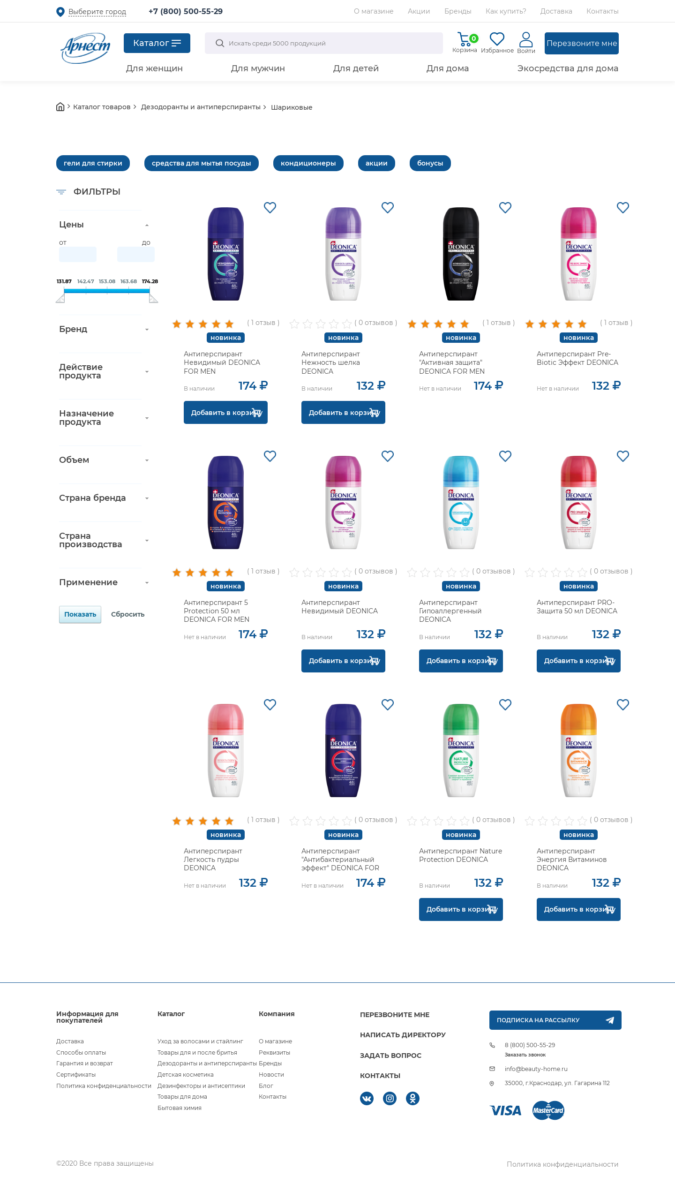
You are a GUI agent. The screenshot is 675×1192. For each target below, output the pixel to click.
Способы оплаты (81, 1052)
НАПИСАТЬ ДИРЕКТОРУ (403, 1035)
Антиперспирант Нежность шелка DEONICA (330, 362)
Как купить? (506, 11)
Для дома (448, 68)
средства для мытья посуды (201, 163)
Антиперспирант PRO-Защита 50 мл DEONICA (577, 606)
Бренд (73, 329)
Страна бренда (92, 498)
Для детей (356, 68)
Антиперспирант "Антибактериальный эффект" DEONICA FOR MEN (340, 864)
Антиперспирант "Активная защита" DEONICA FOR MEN (452, 362)
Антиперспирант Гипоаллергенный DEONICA (450, 611)
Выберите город (97, 12)
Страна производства (90, 540)
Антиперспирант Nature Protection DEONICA (460, 855)
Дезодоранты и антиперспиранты (207, 1063)
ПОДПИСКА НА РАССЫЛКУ (538, 1020)
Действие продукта (81, 371)
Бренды (458, 11)
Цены (71, 224)
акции (377, 163)
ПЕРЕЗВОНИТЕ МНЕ (394, 1015)
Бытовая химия (180, 1107)
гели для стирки (93, 163)
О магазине (374, 11)
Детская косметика (186, 1074)
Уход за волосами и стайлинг (200, 1041)
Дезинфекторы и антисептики (201, 1085)
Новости (271, 1074)
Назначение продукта (86, 417)
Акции (419, 11)
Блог (266, 1085)
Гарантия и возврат (84, 1063)
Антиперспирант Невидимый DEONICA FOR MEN (222, 362)
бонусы (430, 163)
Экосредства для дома (568, 68)
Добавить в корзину (226, 412)
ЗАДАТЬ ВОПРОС (390, 1055)
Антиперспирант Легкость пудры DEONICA (213, 859)
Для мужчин (258, 68)
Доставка (556, 11)
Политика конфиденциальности (103, 1085)
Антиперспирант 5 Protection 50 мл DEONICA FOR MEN (216, 611)
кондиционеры (308, 163)
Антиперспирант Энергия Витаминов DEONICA (572, 859)
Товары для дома (182, 1096)
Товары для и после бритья (197, 1052)
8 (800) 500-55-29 (530, 1045)
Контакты (602, 11)
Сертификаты (76, 1074)
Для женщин (154, 68)
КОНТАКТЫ (380, 1075)
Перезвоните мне (582, 43)
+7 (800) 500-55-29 (186, 11)
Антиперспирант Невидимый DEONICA (339, 606)
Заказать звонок (525, 1055)
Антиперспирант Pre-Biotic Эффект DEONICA (577, 358)
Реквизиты (274, 1052)
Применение (88, 582)
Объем (74, 460)
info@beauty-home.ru (536, 1068)
